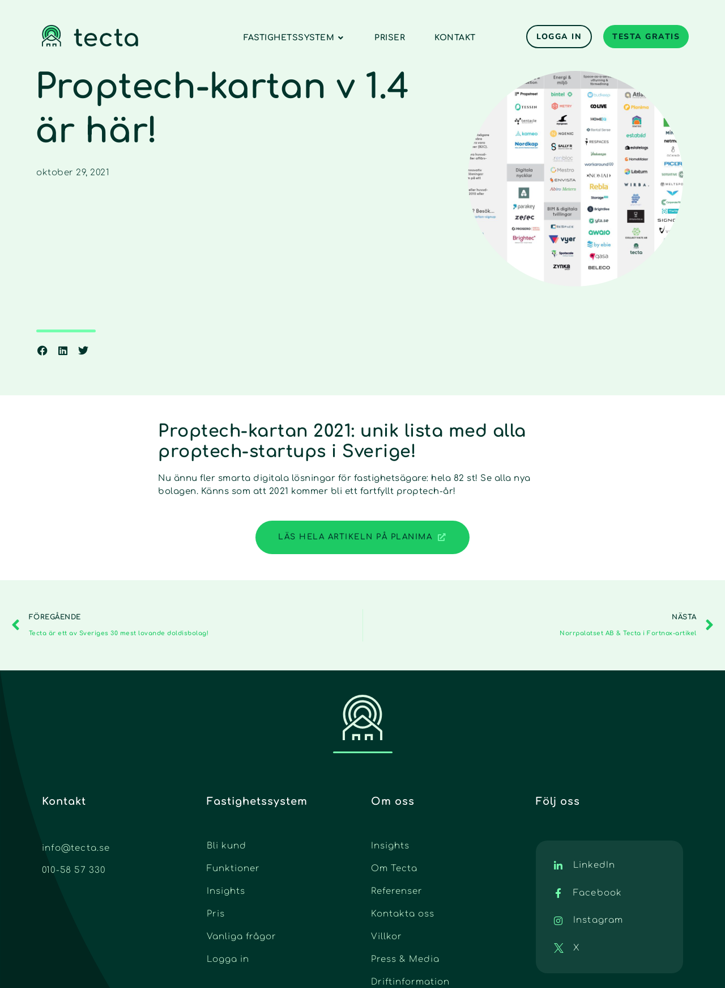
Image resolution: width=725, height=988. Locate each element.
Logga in (228, 959)
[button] (42, 350)
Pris (216, 914)
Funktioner (233, 868)
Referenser (397, 891)
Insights (226, 891)
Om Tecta (394, 868)
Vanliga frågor (241, 936)
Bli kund (226, 846)
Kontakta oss (402, 914)
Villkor (386, 936)
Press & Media (405, 959)
